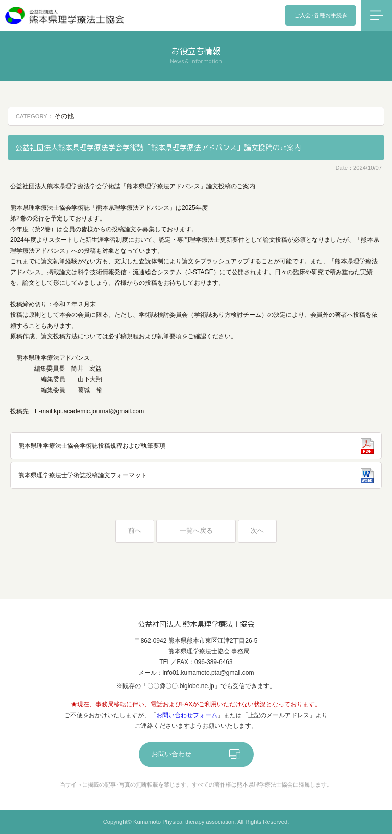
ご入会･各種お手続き (321, 15)
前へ (134, 530)
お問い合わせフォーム (186, 715)
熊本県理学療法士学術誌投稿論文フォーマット (82, 475)
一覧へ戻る (196, 530)
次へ (257, 530)
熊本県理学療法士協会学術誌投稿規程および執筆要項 (91, 445)
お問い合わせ (171, 754)
